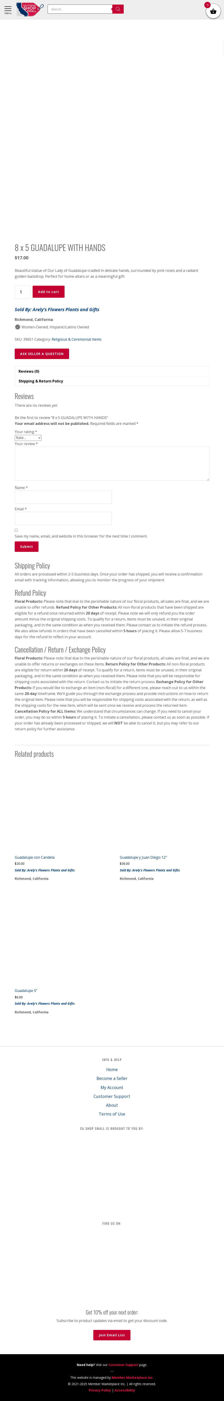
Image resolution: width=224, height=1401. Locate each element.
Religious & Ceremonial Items (76, 339)
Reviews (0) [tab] (29, 371)
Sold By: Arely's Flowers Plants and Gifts (57, 309)
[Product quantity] (23, 292)
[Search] (118, 9)
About (112, 1105)
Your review (26, 443)
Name (21, 487)
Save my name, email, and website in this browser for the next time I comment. (81, 536)
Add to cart (48, 292)
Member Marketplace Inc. (133, 1377)
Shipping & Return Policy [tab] (41, 381)
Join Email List (112, 1335)
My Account (112, 1087)
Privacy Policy (100, 1390)
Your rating (26, 431)
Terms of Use (112, 1114)
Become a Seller (112, 1078)
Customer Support (112, 1096)
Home (112, 1069)
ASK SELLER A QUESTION (42, 354)
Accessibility (125, 1390)
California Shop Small (30, 9)
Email (21, 508)
